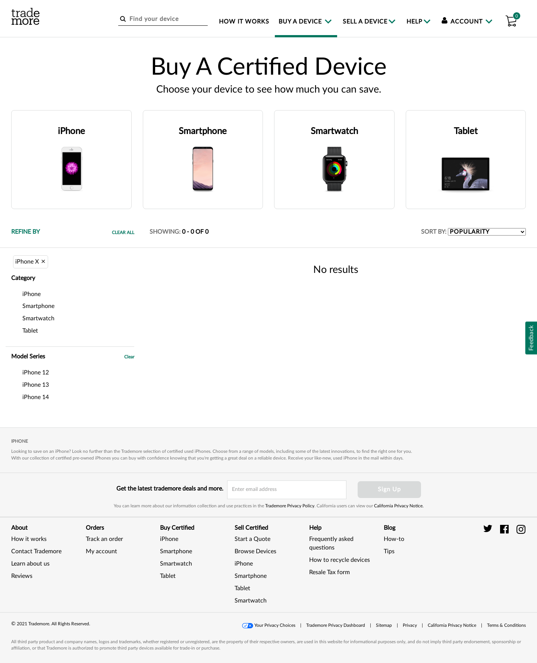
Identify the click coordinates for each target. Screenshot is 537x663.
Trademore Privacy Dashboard (335, 625)
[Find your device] (163, 19)
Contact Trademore (36, 551)
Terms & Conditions (506, 625)
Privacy (410, 625)
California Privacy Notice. (399, 506)
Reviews (21, 576)
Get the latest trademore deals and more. (169, 489)
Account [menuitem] (463, 22)
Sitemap (384, 625)
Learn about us (30, 564)
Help (414, 22)
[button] (511, 20)
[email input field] (286, 489)
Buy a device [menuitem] (301, 22)
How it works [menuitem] (244, 22)
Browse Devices (255, 551)
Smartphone (176, 551)
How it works (29, 539)
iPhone (169, 539)
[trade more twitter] (489, 529)
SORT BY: (433, 232)
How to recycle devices (339, 560)
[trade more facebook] (505, 529)
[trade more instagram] (521, 529)
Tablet (168, 576)
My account (101, 551)
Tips (389, 551)
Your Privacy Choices (274, 625)
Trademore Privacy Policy (289, 506)
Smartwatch (176, 564)
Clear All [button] (123, 232)
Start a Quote (252, 539)
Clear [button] (129, 357)
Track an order (104, 539)
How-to (394, 539)
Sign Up (389, 489)
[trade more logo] (25, 16)
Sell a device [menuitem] (365, 22)
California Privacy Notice (452, 625)
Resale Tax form (329, 572)
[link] (507, 559)
